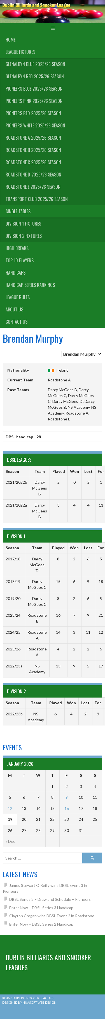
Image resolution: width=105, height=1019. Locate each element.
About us (14, 309)
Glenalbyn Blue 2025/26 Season (35, 64)
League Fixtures (20, 52)
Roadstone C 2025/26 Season (33, 162)
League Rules (18, 297)
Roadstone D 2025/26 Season (33, 174)
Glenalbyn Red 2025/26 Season (35, 76)
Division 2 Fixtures (24, 236)
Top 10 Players (20, 260)
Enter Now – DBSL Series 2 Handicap (41, 924)
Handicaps (15, 272)
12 (10, 808)
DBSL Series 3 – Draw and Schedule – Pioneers (50, 899)
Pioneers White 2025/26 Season (35, 125)
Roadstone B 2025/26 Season (33, 150)
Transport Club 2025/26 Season (37, 199)
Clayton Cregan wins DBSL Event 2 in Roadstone (51, 915)
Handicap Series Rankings (30, 285)
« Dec (10, 841)
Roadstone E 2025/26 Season (33, 186)
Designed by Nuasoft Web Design (29, 1002)
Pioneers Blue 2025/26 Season (34, 88)
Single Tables (18, 211)
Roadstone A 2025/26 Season (33, 137)
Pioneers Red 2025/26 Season (33, 113)
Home (10, 39)
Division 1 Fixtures (23, 223)
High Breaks (17, 248)
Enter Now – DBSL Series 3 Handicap (41, 907)
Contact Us (16, 321)
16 (66, 808)
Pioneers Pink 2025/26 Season (34, 101)
